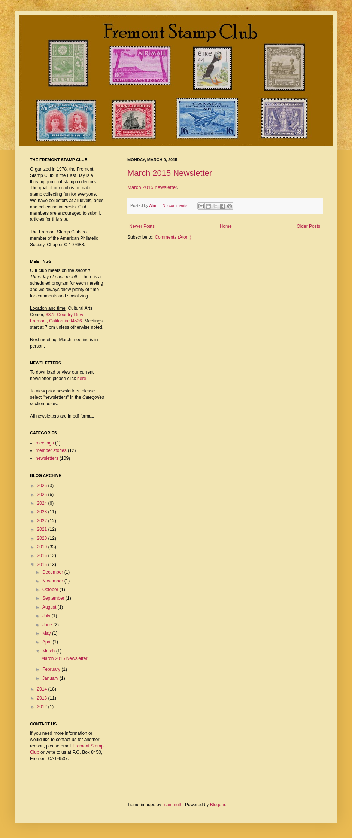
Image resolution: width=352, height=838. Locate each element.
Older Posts (308, 226)
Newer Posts (142, 226)
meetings (45, 443)
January (51, 678)
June (47, 624)
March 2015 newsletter (152, 187)
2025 (42, 494)
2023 (42, 511)
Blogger (217, 804)
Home (226, 226)
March (49, 651)
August (50, 607)
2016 (42, 555)
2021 (42, 529)
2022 (42, 520)
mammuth (172, 804)
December (53, 572)
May (47, 633)
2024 (42, 503)
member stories (51, 450)
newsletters (47, 458)
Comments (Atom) (173, 237)
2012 (42, 706)
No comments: (176, 205)
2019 (42, 547)
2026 (42, 485)
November (53, 581)
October (51, 589)
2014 (42, 689)
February (51, 669)
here (81, 378)
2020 (42, 538)
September (54, 598)
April (47, 642)
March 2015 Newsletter (169, 173)
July (47, 615)
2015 (42, 564)
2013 (42, 698)
